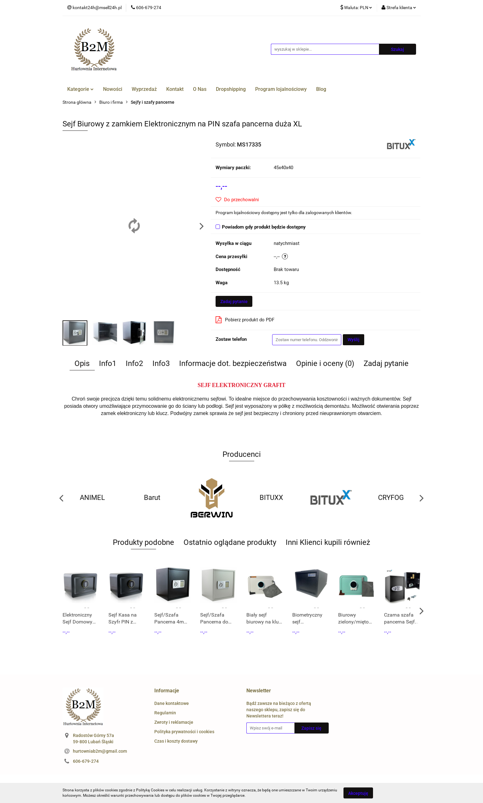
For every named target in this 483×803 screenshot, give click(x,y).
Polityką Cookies (150, 790)
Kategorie (80, 89)
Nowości (112, 89)
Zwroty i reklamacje (173, 722)
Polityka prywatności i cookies (184, 731)
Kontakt (175, 89)
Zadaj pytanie (234, 301)
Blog (321, 89)
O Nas (199, 89)
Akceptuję (358, 792)
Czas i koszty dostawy (176, 741)
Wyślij (354, 339)
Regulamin (165, 712)
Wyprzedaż (144, 89)
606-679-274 (86, 761)
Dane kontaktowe (171, 703)
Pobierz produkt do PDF (245, 319)
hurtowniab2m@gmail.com (100, 751)
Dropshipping (231, 89)
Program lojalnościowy (281, 89)
